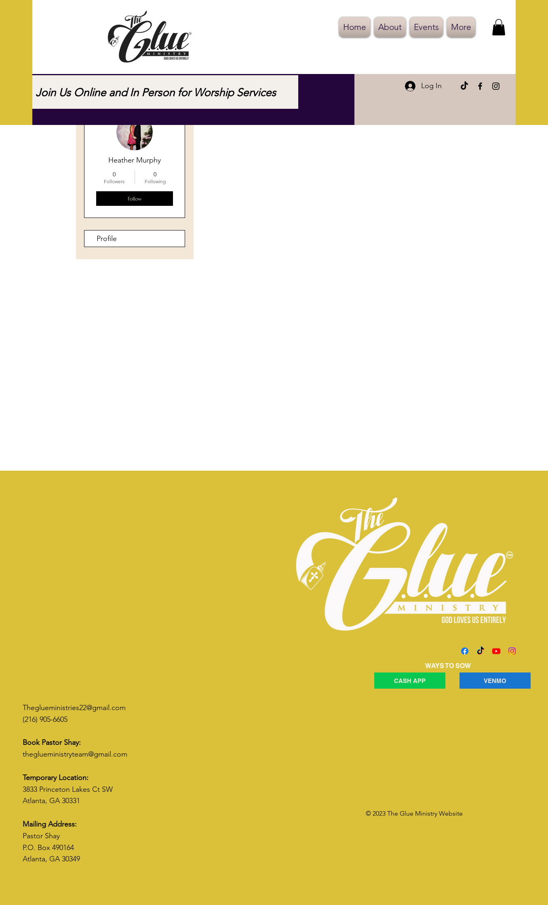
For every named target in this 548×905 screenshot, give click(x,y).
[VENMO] (495, 680)
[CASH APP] (409, 680)
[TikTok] (464, 86)
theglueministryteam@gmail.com (75, 754)
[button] (499, 27)
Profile (107, 238)
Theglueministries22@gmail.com (74, 707)
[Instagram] (496, 86)
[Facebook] (480, 86)
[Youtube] (496, 651)
